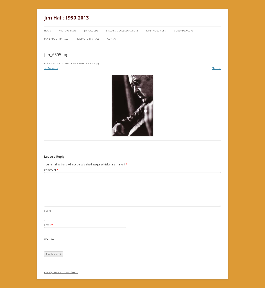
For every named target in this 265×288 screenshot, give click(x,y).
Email (48, 225)
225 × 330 (78, 63)
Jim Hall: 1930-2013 (66, 17)
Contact (112, 38)
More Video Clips (183, 30)
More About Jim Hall (56, 38)
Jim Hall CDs (91, 30)
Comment (51, 170)
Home (47, 30)
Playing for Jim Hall (87, 38)
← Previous (51, 68)
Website (49, 239)
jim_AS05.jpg (92, 63)
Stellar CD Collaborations (122, 30)
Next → (216, 68)
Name (49, 210)
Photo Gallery (67, 30)
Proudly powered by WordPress (61, 272)
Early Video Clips (156, 30)
